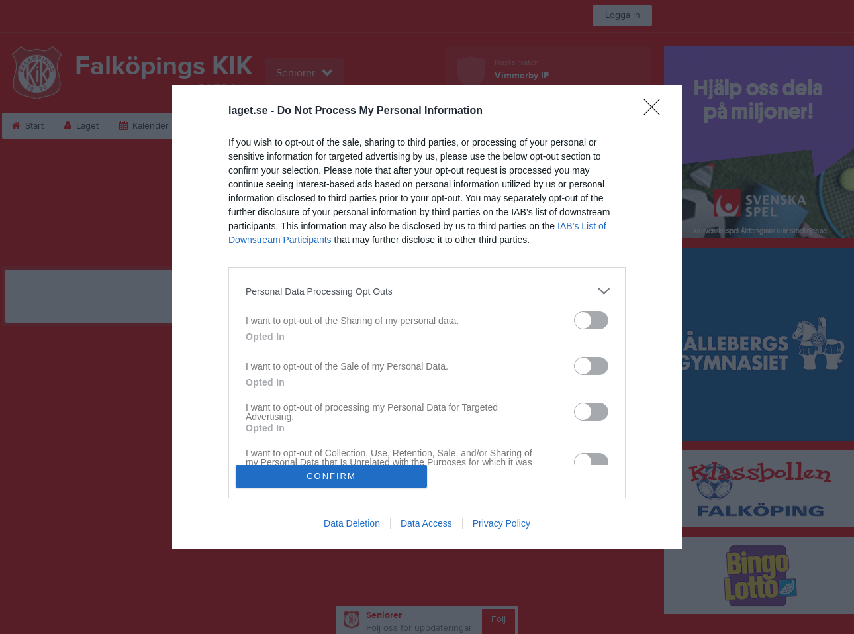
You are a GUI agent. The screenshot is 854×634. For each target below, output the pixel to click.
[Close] (656, 111)
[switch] (591, 320)
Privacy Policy (501, 523)
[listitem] (427, 291)
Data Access (426, 523)
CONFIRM (331, 476)
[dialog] (427, 316)
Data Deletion (352, 523)
